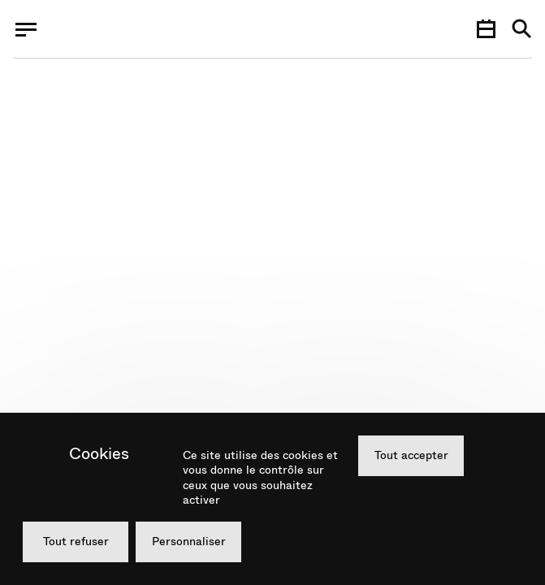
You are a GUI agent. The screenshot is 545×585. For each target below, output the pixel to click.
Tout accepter (411, 455)
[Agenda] (486, 29)
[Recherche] (522, 29)
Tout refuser (76, 541)
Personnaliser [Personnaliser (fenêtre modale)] (189, 541)
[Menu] (26, 29)
